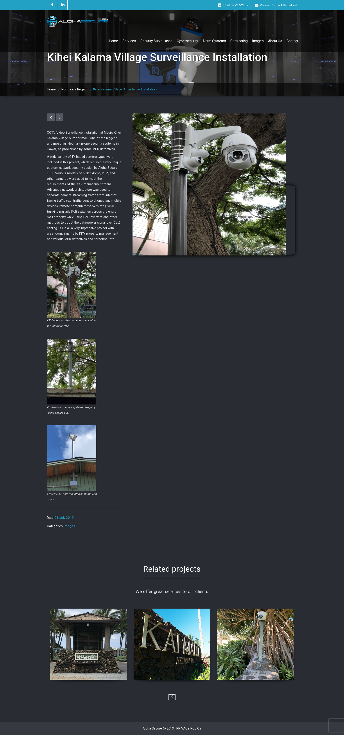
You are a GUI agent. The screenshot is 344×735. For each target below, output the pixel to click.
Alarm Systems (214, 41)
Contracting (239, 41)
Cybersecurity (187, 41)
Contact (292, 41)
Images (258, 41)
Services (129, 41)
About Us (275, 41)
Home (113, 41)
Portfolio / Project (74, 89)
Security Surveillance (156, 41)
